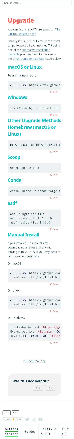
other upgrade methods (28, 58)
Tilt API (65, 431)
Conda (14, 180)
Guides (30, 432)
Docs (6, 412)
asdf (12, 203)
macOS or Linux (25, 67)
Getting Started (11, 431)
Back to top (34, 361)
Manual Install (23, 235)
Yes (38, 387)
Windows (17, 97)
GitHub (12, 419)
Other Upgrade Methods (34, 120)
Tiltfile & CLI (48, 431)
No (50, 387)
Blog (15, 412)
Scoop (14, 157)
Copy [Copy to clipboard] (53, 91)
